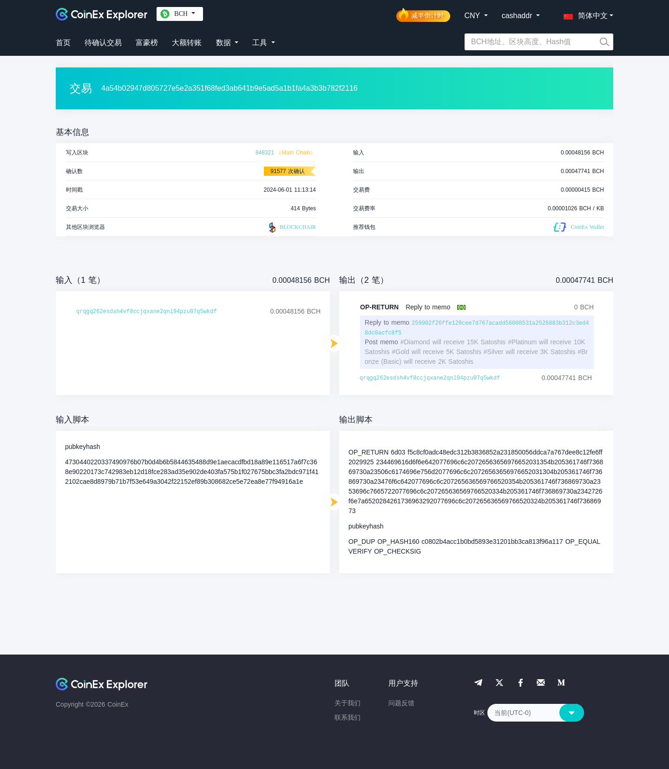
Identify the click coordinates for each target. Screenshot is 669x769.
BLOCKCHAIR (291, 227)
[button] (583, 14)
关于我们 (347, 703)
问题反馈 (401, 703)
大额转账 (187, 43)
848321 (265, 152)
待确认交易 (103, 43)
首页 (63, 43)
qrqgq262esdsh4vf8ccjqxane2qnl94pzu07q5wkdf (146, 311)
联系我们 (347, 717)
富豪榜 (147, 43)
